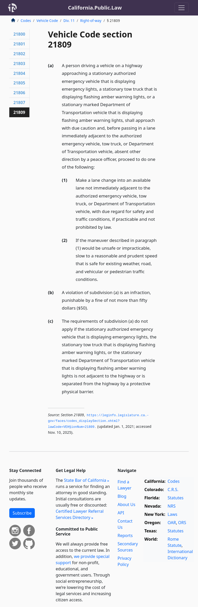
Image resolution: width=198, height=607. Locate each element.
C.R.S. (173, 489)
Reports (125, 535)
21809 (19, 112)
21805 (19, 83)
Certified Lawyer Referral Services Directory (80, 514)
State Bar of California (85, 480)
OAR (172, 522)
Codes (26, 20)
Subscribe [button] (22, 513)
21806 (19, 93)
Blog (122, 496)
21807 (19, 102)
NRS (172, 506)
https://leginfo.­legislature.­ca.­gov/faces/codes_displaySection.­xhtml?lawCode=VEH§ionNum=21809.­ (98, 421)
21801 (19, 44)
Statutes (176, 498)
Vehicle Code (47, 20)
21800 (19, 34)
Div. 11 (69, 20)
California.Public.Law (95, 7)
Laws (172, 514)
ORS (182, 522)
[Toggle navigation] (181, 8)
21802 (19, 54)
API (121, 513)
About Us (126, 504)
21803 (19, 63)
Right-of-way (90, 20)
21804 (19, 73)
